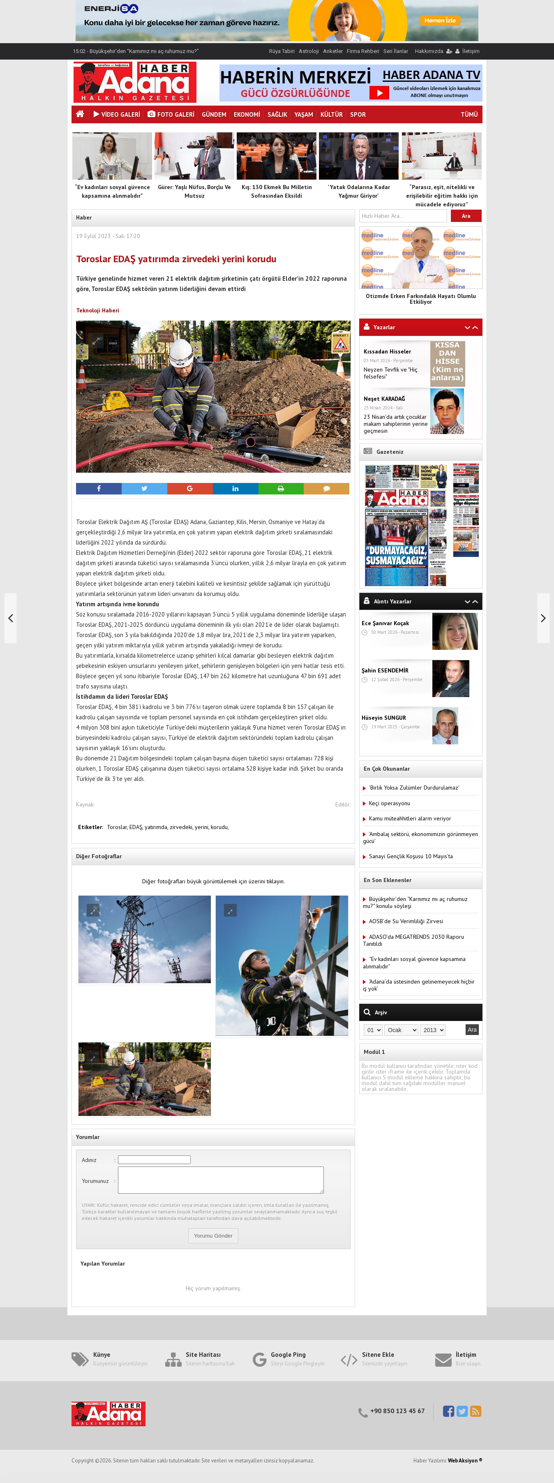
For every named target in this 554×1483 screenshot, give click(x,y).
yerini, (203, 827)
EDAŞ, (137, 827)
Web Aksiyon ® (465, 1465)
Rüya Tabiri (282, 51)
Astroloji (309, 51)
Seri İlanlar (395, 51)
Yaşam (304, 114)
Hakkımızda (429, 51)
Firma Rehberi (363, 51)
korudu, (220, 827)
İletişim (471, 51)
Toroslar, (118, 827)
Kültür (332, 114)
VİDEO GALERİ (117, 114)
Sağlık (277, 114)
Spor (358, 114)
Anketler (333, 51)
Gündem (214, 114)
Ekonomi (247, 114)
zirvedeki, (182, 827)
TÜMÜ (469, 114)
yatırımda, (157, 827)
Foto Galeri (171, 114)
